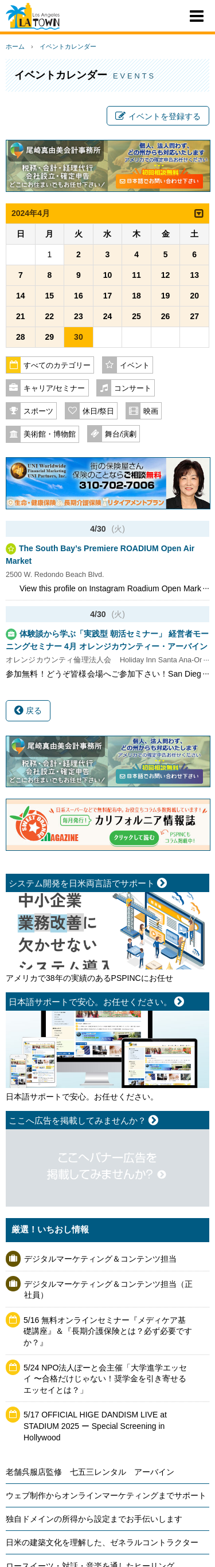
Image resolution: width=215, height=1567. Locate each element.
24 (107, 316)
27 (194, 316)
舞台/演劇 (121, 434)
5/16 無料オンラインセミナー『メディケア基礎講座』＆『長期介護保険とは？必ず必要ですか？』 (108, 1331)
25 (136, 316)
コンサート (132, 388)
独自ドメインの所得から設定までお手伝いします (94, 1518)
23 (78, 316)
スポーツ (38, 411)
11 (136, 275)
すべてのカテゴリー (57, 366)
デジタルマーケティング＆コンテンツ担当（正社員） (108, 1289)
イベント (135, 366)
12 (165, 275)
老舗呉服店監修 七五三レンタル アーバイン (90, 1471)
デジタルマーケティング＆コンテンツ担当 (100, 1258)
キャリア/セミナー (54, 388)
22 (49, 316)
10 (107, 275)
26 (165, 316)
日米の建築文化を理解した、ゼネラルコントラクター (102, 1542)
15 (49, 295)
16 (78, 295)
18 (136, 295)
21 (20, 316)
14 (20, 295)
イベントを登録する (158, 116)
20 (194, 295)
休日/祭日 (99, 411)
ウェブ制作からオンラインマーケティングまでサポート (106, 1495)
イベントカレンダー (68, 46)
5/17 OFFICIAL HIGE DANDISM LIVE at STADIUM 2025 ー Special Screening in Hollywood (95, 1426)
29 (49, 336)
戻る (28, 710)
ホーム (15, 46)
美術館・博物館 (50, 434)
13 (194, 275)
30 (78, 336)
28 (20, 336)
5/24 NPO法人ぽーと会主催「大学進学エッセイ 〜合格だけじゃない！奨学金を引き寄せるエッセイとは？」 (105, 1379)
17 (107, 295)
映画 (150, 411)
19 (165, 295)
